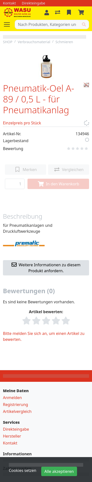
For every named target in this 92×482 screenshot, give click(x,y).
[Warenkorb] (82, 12)
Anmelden (12, 397)
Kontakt (10, 443)
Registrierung (15, 404)
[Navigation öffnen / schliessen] (9, 24)
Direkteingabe (16, 429)
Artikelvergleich (17, 411)
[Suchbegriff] (47, 24)
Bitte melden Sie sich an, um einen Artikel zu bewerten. (43, 336)
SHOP (8, 41)
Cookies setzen (22, 470)
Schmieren (64, 41)
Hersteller (12, 436)
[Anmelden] (46, 13)
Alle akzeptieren (59, 471)
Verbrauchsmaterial (34, 41)
